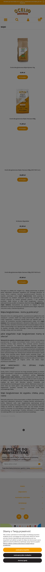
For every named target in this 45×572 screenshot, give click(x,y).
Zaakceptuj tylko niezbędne (22, 555)
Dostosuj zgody (22, 560)
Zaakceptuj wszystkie (22, 550)
